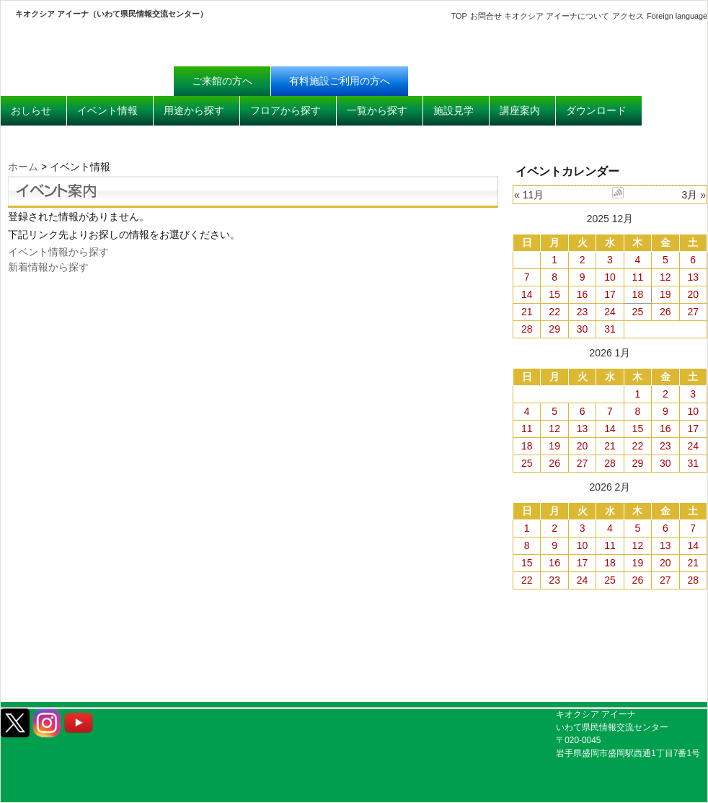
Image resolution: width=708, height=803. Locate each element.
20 (693, 294)
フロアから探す (285, 110)
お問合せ (486, 16)
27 (693, 311)
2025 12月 (610, 218)
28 (527, 329)
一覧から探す (377, 110)
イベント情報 (107, 110)
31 (610, 329)
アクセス (628, 16)
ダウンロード (596, 110)
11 (638, 277)
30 (582, 329)
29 (554, 329)
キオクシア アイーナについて (556, 16)
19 (665, 294)
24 (610, 311)
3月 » (694, 195)
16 (582, 294)
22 (554, 311)
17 (610, 294)
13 (693, 277)
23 (582, 311)
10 (610, 277)
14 (527, 294)
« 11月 (529, 195)
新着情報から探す (48, 267)
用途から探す (194, 110)
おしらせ (31, 110)
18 (638, 294)
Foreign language (677, 16)
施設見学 (453, 110)
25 (638, 311)
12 (665, 277)
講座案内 (520, 110)
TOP (459, 16)
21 (527, 311)
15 (554, 294)
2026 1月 (610, 353)
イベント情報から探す (58, 252)
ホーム (23, 166)
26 (665, 311)
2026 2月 (610, 487)
